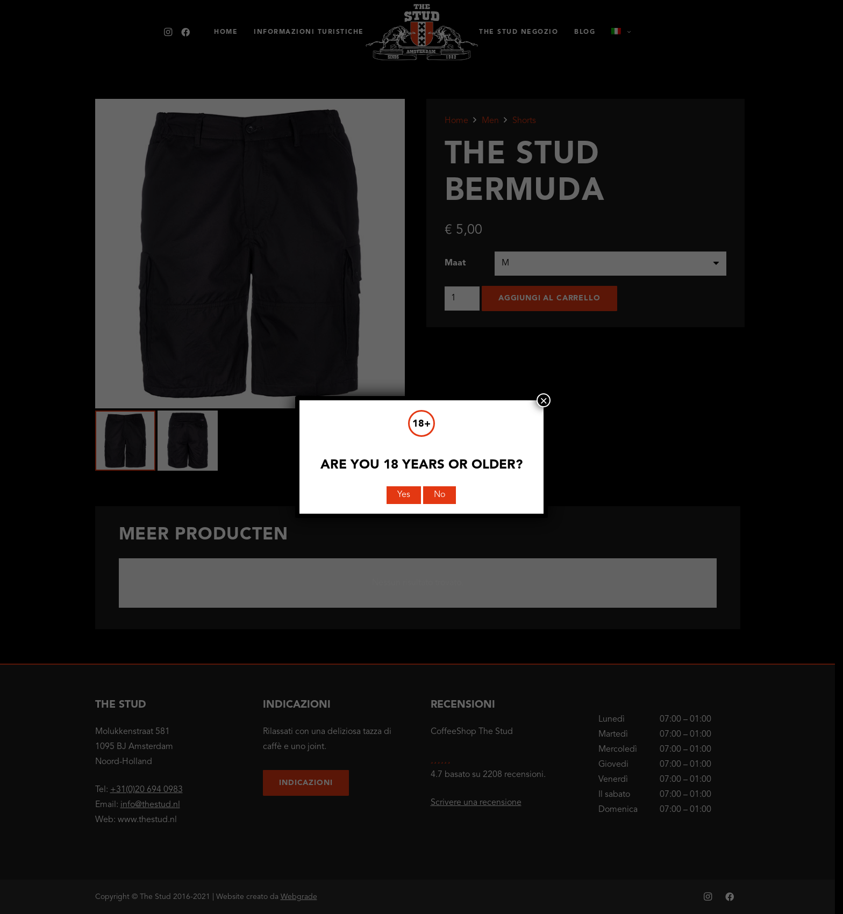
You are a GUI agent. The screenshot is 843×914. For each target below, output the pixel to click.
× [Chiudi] (543, 400)
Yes (403, 495)
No (439, 495)
